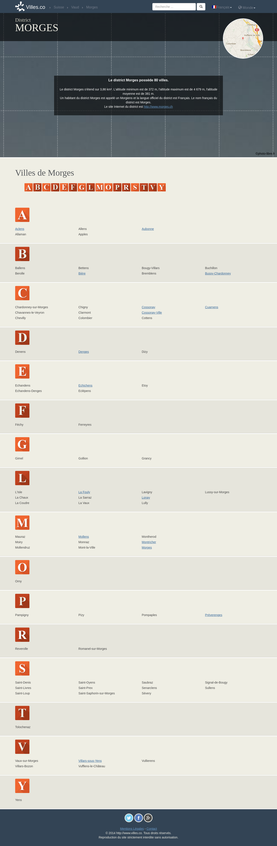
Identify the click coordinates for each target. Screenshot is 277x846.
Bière (82, 273)
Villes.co (35, 7)
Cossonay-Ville (152, 312)
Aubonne (148, 229)
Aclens (19, 229)
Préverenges (213, 615)
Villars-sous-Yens (90, 761)
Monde (246, 7)
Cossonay (148, 307)
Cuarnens (211, 307)
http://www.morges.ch (158, 106)
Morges (147, 547)
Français (222, 7)
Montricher (149, 542)
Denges (84, 351)
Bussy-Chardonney (218, 273)
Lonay (146, 497)
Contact (152, 828)
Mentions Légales (132, 828)
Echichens (86, 385)
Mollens (84, 536)
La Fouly (84, 492)
